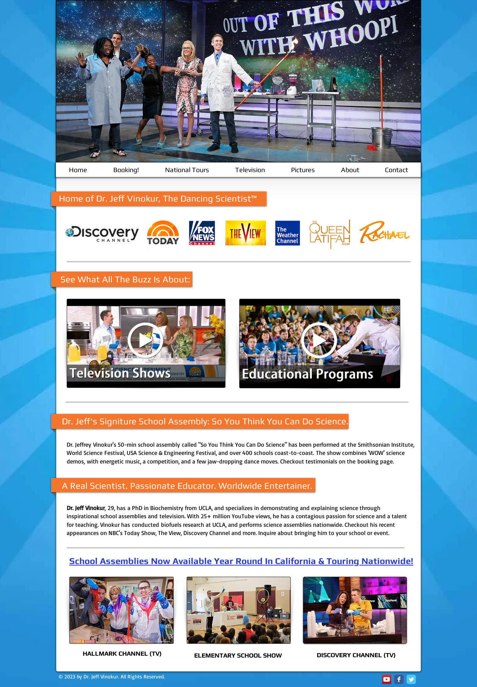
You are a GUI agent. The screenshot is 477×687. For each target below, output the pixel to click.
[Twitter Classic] (411, 679)
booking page (375, 461)
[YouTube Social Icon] (386, 679)
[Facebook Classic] (399, 679)
